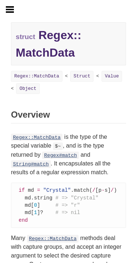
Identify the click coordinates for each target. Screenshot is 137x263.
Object (27, 88)
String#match (31, 164)
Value (112, 76)
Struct (81, 76)
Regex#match (60, 155)
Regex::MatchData (36, 76)
